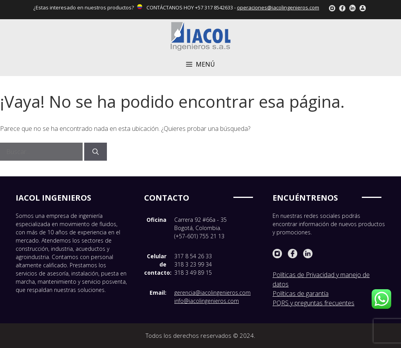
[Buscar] (95, 152)
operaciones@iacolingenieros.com (278, 7)
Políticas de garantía (301, 293)
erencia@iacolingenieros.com (214, 292)
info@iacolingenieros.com (206, 300)
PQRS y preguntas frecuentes (313, 303)
